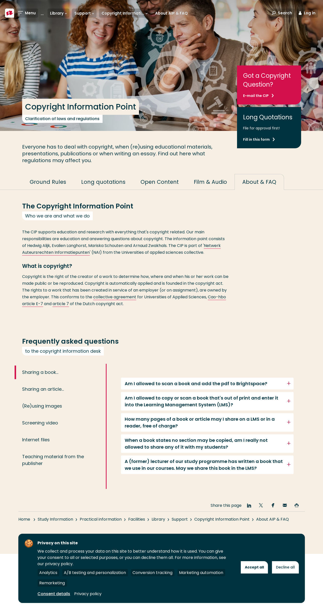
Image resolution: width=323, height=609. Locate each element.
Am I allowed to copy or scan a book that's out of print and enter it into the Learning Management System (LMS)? (201, 408)
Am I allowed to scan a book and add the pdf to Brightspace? (196, 391)
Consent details (53, 594)
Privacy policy (88, 594)
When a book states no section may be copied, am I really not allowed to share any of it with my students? (196, 451)
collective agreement (114, 304)
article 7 (61, 311)
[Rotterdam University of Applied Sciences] (9, 13)
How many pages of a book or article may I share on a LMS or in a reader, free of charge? (200, 430)
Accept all (254, 567)
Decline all (285, 567)
